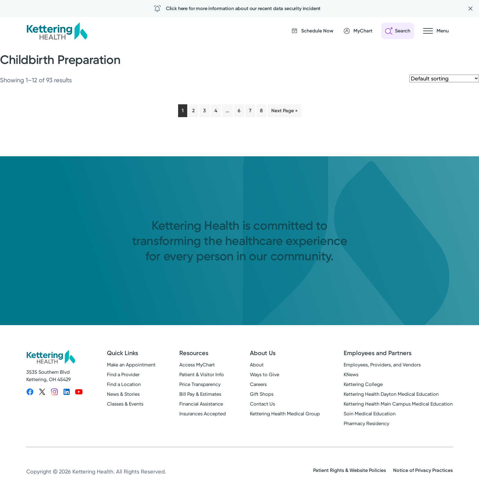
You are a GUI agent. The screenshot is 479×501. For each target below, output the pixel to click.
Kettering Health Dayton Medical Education (391, 394)
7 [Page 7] (250, 110)
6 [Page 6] (239, 110)
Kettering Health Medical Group (285, 414)
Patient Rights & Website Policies (349, 470)
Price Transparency (200, 384)
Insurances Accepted (202, 414)
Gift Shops (261, 394)
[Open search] (397, 31)
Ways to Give (264, 374)
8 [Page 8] (261, 110)
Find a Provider (123, 374)
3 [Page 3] (204, 110)
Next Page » (284, 110)
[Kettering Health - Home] (56, 31)
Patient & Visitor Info (201, 374)
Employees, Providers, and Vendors (382, 365)
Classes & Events (125, 404)
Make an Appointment (131, 365)
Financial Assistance (201, 404)
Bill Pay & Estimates (200, 394)
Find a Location (124, 384)
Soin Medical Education (370, 414)
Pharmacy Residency (366, 423)
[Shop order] (444, 78)
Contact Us (262, 404)
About (257, 365)
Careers (258, 384)
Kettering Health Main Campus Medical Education (398, 404)
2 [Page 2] (193, 110)
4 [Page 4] (215, 110)
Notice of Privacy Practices (423, 470)
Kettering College (363, 384)
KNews (351, 374)
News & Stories (123, 394)
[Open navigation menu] (436, 31)
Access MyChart (197, 365)
